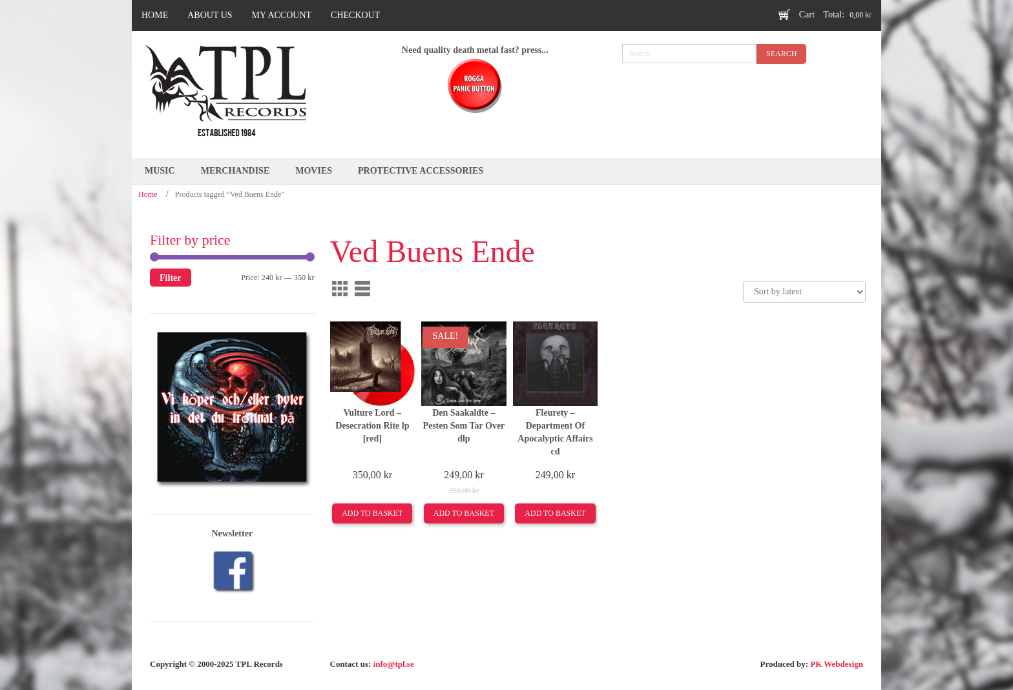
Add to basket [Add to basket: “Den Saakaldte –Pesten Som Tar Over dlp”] (463, 513)
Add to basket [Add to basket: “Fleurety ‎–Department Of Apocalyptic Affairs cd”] (555, 513)
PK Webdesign (836, 664)
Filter (171, 277)
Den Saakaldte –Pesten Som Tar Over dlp (464, 425)
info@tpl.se (393, 664)
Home (147, 194)
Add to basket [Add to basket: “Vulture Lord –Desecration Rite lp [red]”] (372, 513)
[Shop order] (804, 292)
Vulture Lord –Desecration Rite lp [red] (372, 425)
